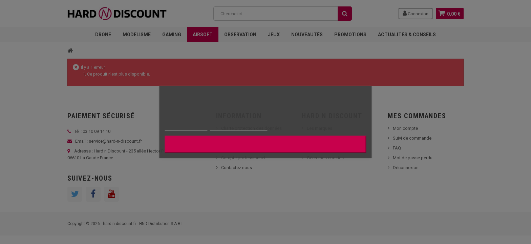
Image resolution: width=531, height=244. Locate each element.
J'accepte (265, 144)
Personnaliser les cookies (239, 127)
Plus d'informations (186, 127)
